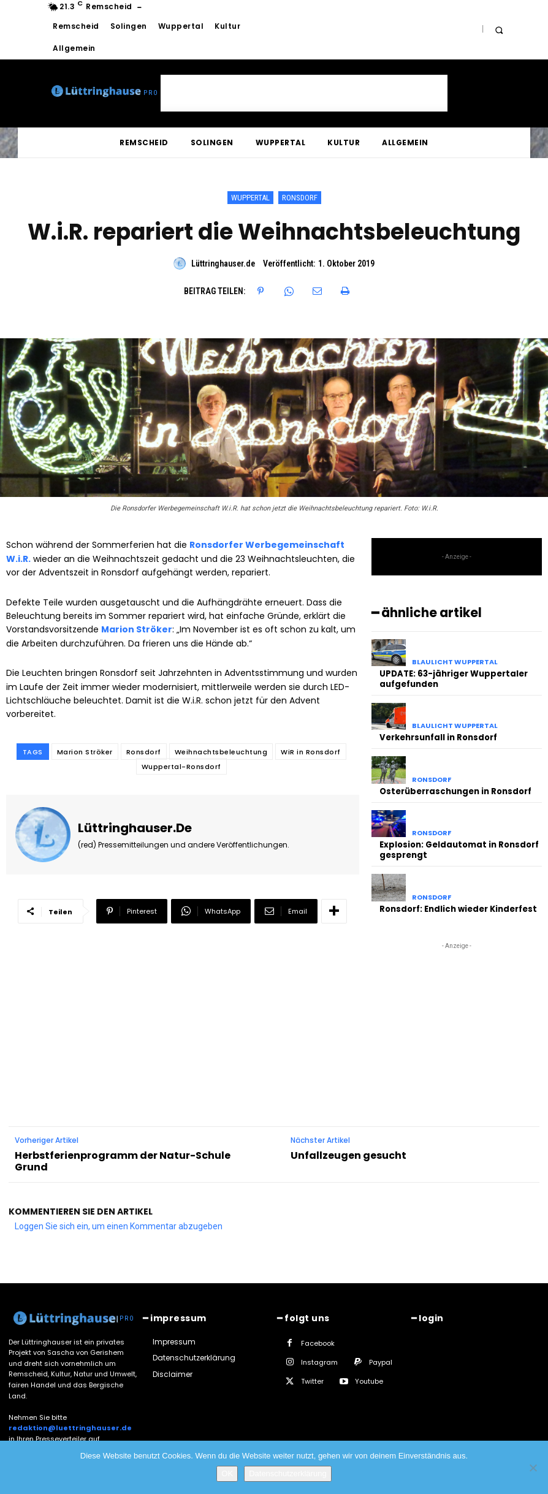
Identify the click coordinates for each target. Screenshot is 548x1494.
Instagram (319, 1362)
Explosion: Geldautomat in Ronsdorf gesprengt (459, 850)
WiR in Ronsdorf (311, 752)
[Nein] (533, 1468)
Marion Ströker (85, 752)
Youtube (369, 1381)
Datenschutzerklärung (287, 1473)
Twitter (312, 1381)
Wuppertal (250, 197)
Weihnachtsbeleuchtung (221, 752)
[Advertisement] (304, 93)
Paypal (380, 1362)
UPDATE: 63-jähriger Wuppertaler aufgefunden (453, 679)
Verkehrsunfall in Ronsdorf (438, 737)
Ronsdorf (299, 197)
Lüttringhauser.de (223, 263)
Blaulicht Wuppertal (455, 662)
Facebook (318, 1343)
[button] (498, 29)
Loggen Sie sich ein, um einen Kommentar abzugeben (119, 1225)
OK (227, 1473)
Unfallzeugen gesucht (348, 1154)
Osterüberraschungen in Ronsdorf (455, 791)
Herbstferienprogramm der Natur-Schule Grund (122, 1160)
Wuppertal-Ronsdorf (181, 767)
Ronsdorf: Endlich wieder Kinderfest (458, 908)
